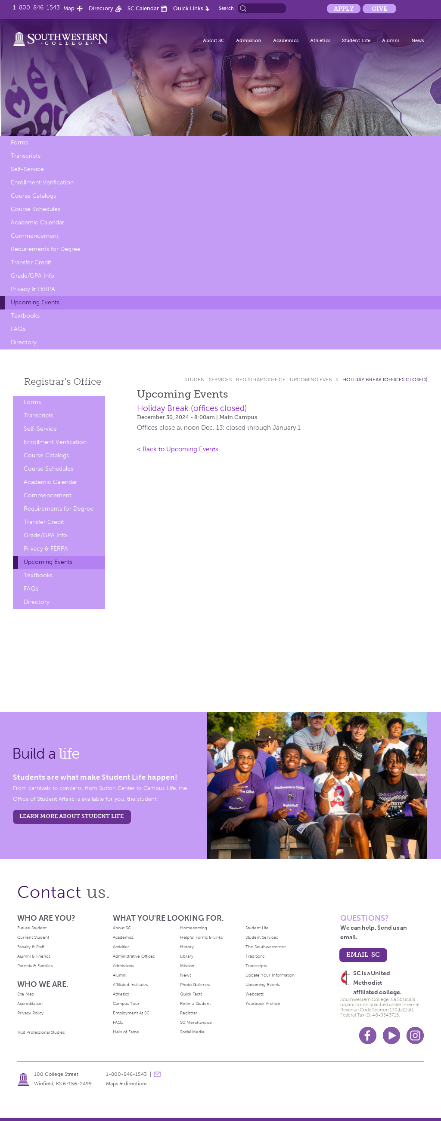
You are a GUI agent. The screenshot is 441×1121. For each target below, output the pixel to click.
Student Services (208, 380)
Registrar (188, 1013)
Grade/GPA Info (32, 276)
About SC (213, 40)
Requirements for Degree (46, 249)
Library (186, 956)
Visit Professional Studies (41, 1032)
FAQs (18, 329)
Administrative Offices (134, 956)
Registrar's (62, 381)
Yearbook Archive (262, 1003)
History (187, 946)
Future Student (32, 927)
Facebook (367, 1035)
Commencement (35, 236)
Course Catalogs (33, 196)
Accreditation (30, 1003)
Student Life (356, 40)
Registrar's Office (261, 380)
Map (69, 8)
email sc (363, 954)
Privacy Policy (30, 1013)
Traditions (254, 956)
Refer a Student (195, 1003)
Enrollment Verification (42, 182)
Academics (285, 40)
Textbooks (25, 315)
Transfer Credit (31, 262)
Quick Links (188, 8)
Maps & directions (126, 1084)
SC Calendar (143, 8)
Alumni (391, 40)
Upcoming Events (35, 302)
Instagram (415, 1035)
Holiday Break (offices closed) (384, 380)
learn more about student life (71, 816)
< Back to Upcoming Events (177, 449)
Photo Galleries (195, 984)
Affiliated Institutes (130, 984)
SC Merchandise (196, 1022)
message (157, 1074)
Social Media (192, 1031)
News (417, 40)
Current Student (33, 937)
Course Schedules (35, 209)
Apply (344, 8)
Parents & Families (35, 965)
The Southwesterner (265, 946)
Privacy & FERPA (33, 289)
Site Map (25, 994)
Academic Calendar (37, 222)
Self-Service (27, 169)
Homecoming (193, 927)
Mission (187, 965)
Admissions (123, 965)
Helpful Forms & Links (201, 937)
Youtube (391, 1035)
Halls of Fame (126, 1031)
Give (379, 8)
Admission (248, 40)
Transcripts (25, 156)
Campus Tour (126, 1003)
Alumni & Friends (33, 956)
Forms (19, 142)
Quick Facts (191, 994)
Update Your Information (270, 975)
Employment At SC (131, 1013)
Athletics (320, 40)
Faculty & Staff (30, 946)
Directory (101, 8)
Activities (121, 946)
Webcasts (254, 994)
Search (226, 8)
